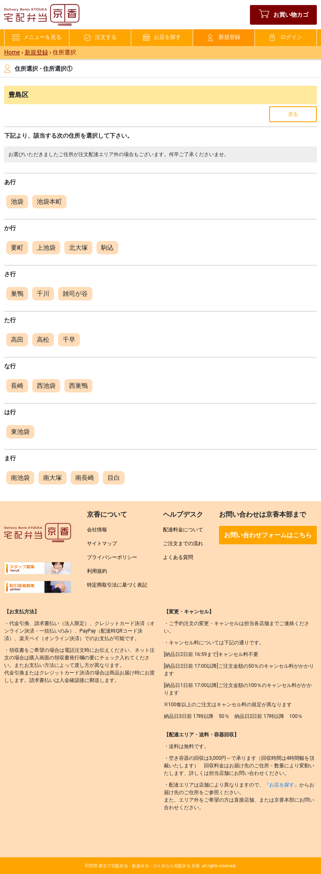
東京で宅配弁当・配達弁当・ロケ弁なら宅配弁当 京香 (149, 866)
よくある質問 (178, 557)
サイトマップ (102, 543)
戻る (293, 114)
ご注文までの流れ (183, 543)
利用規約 (97, 571)
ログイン (286, 37)
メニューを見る (37, 37)
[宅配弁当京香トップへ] (37, 535)
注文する (100, 37)
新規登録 (224, 37)
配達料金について (183, 530)
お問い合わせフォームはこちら (268, 535)
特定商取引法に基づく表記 (117, 585)
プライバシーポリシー (112, 557)
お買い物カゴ (283, 15)
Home (12, 52)
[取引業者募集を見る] (37, 590)
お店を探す (162, 37)
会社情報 (97, 530)
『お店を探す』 (281, 785)
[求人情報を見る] (37, 571)
